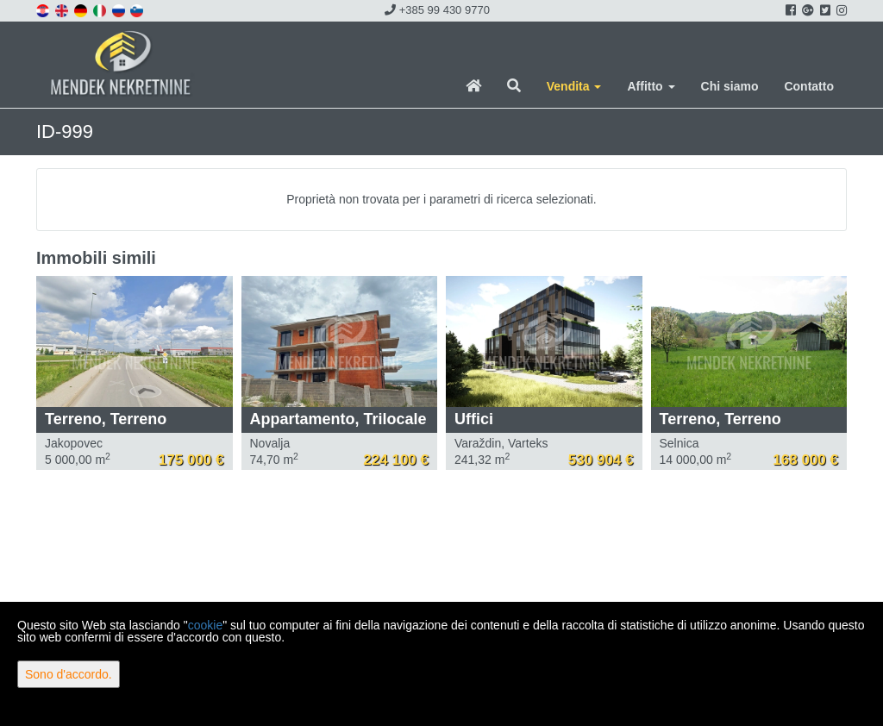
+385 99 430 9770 (437, 9)
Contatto (809, 86)
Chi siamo (730, 86)
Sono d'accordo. (68, 674)
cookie (205, 625)
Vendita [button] (574, 86)
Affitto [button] (650, 86)
